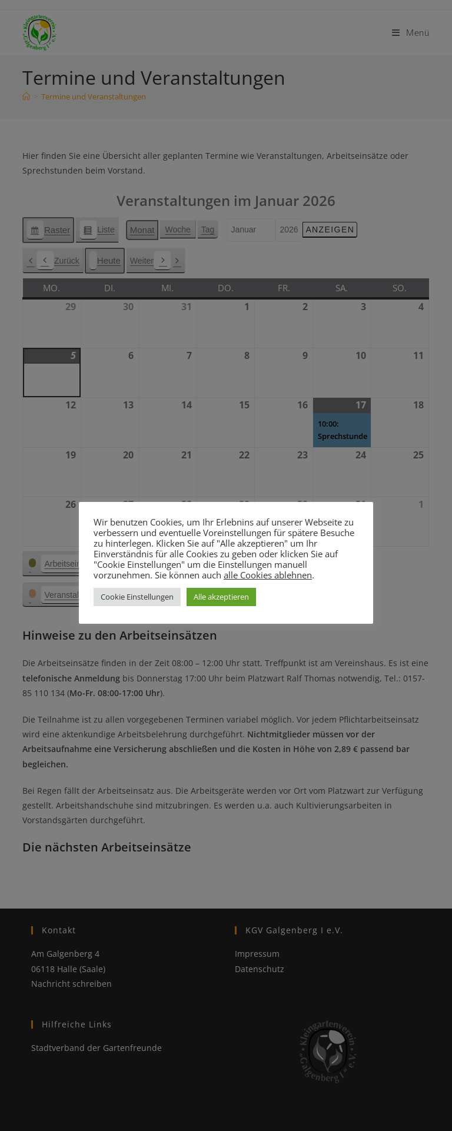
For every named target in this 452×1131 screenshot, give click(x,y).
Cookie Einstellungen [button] (137, 596)
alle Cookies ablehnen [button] (268, 575)
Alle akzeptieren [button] (221, 596)
